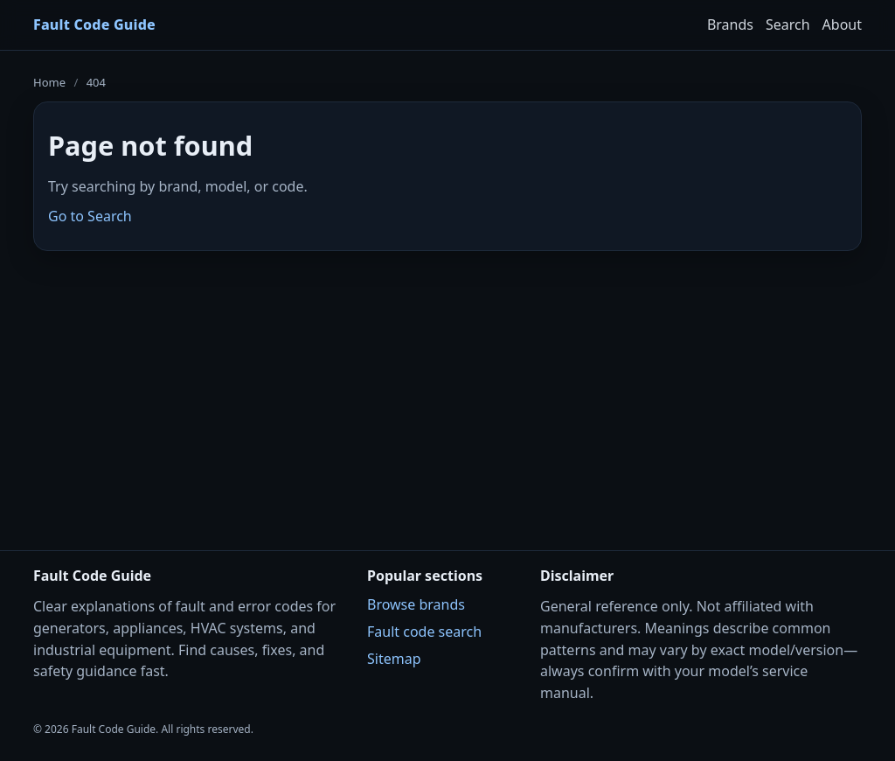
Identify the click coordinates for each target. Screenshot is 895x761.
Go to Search (90, 216)
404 (96, 82)
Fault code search (424, 631)
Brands (730, 24)
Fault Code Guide (94, 24)
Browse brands (416, 604)
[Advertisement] (447, 389)
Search (788, 24)
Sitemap (394, 658)
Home (49, 82)
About (842, 24)
